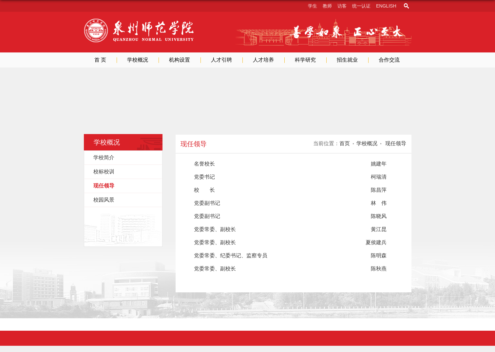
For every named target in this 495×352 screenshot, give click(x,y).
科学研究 (305, 60)
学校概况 (137, 60)
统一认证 (361, 6)
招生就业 (347, 60)
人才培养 (263, 60)
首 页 (100, 60)
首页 (344, 143)
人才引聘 (221, 60)
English (386, 6)
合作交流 (389, 60)
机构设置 (179, 60)
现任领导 (395, 143)
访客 (342, 6)
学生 (312, 6)
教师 (327, 6)
